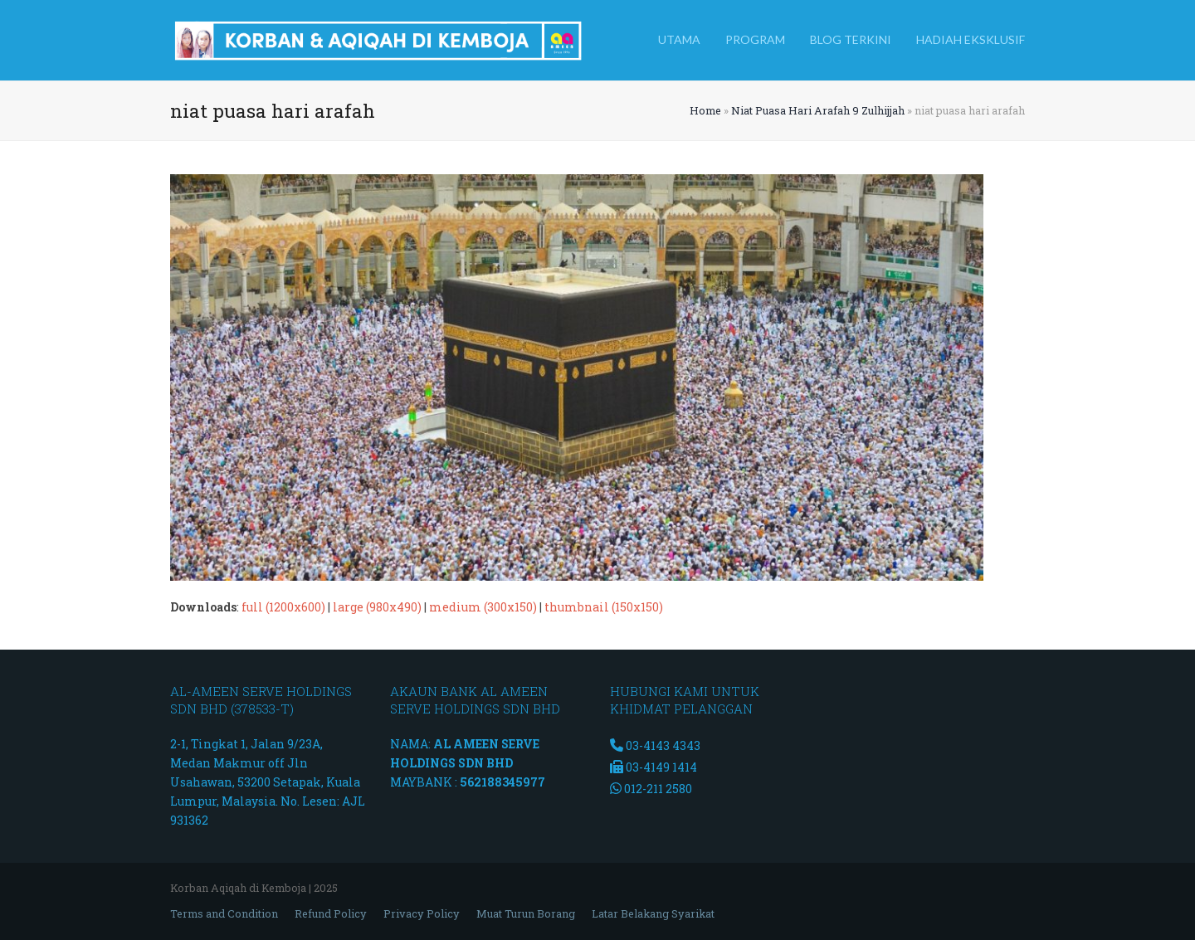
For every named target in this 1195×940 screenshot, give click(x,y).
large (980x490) (377, 607)
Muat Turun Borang (525, 913)
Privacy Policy (421, 913)
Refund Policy (331, 913)
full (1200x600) (283, 607)
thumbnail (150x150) (603, 607)
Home (705, 110)
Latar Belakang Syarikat (653, 913)
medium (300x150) (483, 607)
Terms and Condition (224, 913)
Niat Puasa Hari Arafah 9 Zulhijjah (818, 110)
